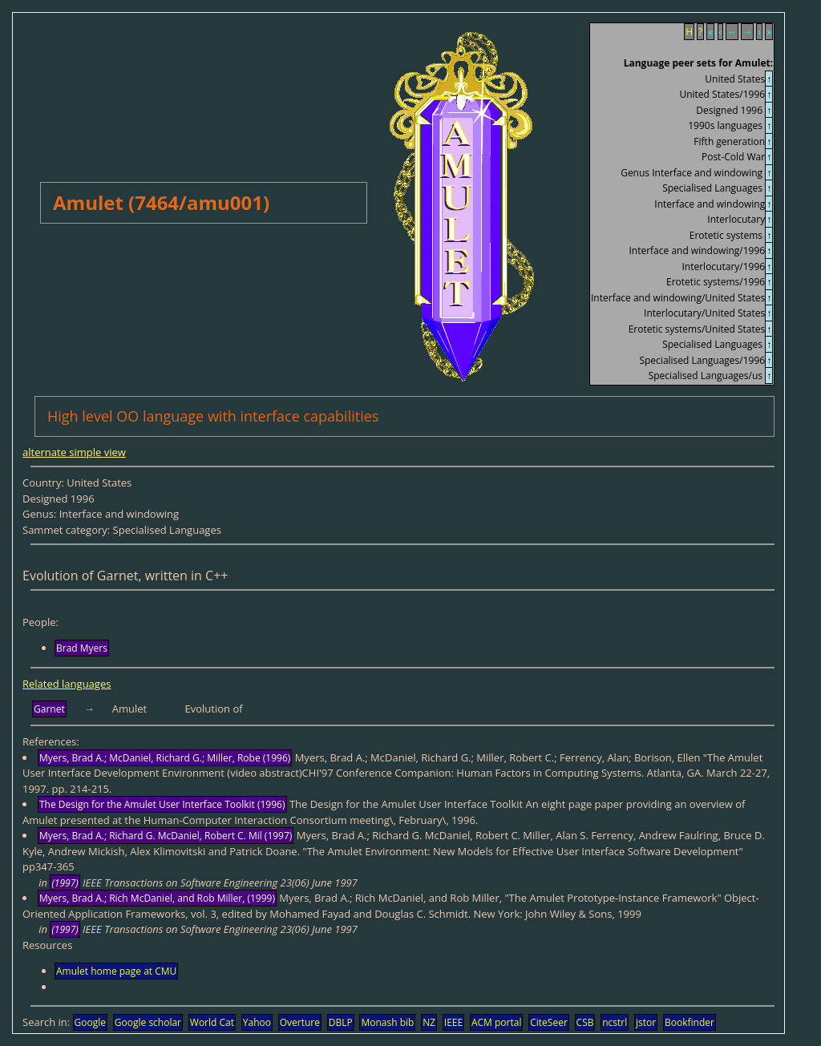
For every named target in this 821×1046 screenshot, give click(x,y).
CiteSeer (549, 1022)
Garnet (49, 709)
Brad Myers (81, 648)
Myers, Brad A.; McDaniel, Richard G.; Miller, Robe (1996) (164, 758)
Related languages (66, 683)
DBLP (341, 1022)
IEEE (453, 1022)
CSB (585, 1022)
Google (90, 1022)
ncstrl (614, 1022)
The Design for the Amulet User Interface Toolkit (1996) (162, 804)
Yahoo (257, 1022)
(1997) (64, 883)
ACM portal (496, 1022)
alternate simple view (74, 452)
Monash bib (387, 1022)
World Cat (212, 1022)
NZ (429, 1022)
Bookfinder (689, 1022)
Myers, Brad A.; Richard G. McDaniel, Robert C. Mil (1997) (165, 835)
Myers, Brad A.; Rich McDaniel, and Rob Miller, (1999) (157, 898)
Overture (300, 1022)
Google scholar (148, 1022)
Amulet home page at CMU (116, 971)
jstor (646, 1022)
